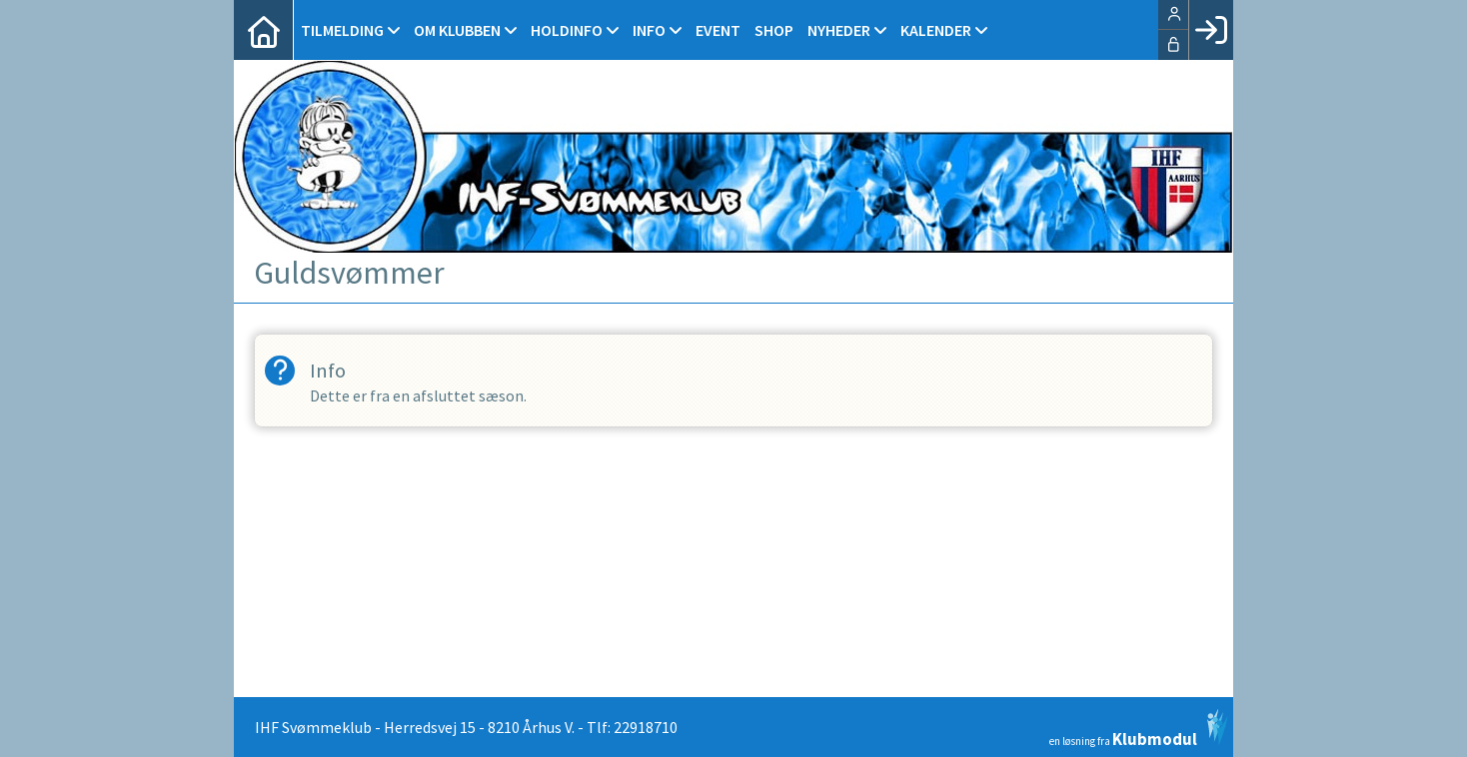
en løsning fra (1138, 728)
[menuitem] (264, 30)
